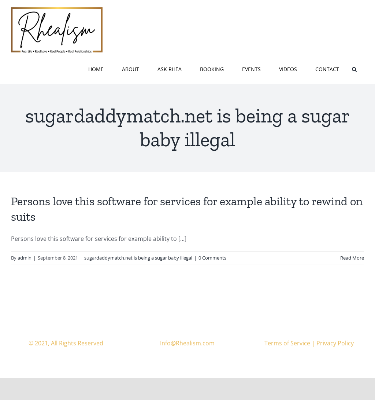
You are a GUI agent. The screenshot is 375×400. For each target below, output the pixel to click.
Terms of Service (287, 343)
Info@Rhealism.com (187, 343)
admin (24, 257)
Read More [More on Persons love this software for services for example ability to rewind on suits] (352, 257)
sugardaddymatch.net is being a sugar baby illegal (138, 257)
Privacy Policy (335, 343)
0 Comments (212, 257)
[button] (354, 68)
